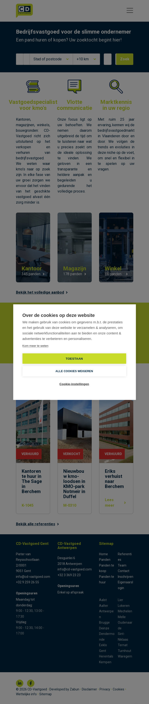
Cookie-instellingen (74, 384)
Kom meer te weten (35, 345)
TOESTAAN (74, 358)
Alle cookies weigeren (74, 371)
